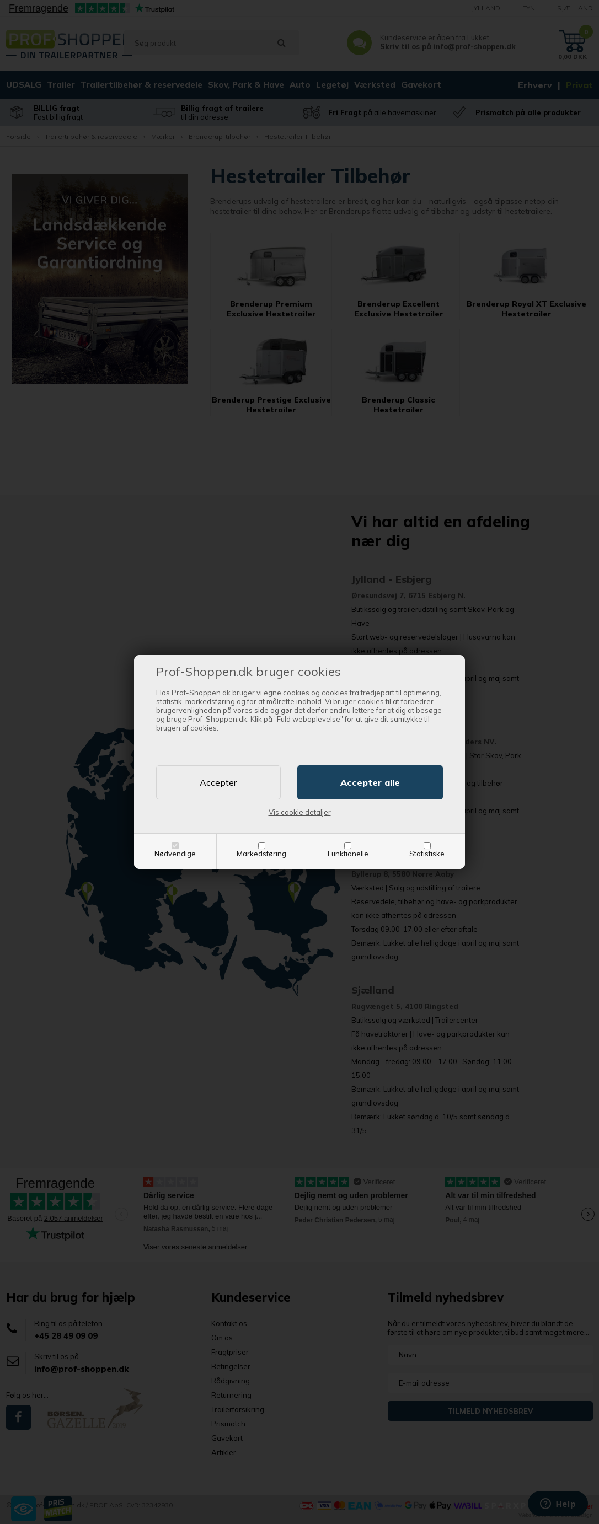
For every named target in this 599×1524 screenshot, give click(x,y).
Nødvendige (175, 853)
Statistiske (427, 853)
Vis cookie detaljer (300, 812)
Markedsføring (261, 853)
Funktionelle (348, 853)
